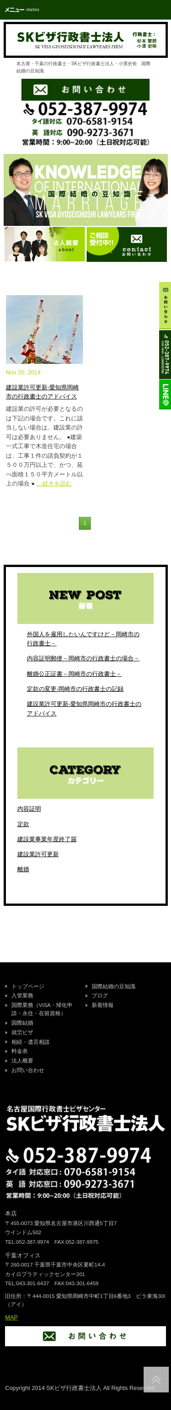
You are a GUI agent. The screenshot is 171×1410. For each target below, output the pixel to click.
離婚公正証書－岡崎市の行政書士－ (74, 673)
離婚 (23, 869)
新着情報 (103, 1005)
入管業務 (22, 995)
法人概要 (22, 1060)
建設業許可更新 (38, 854)
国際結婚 (22, 1023)
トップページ (27, 986)
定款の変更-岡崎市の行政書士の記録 (75, 688)
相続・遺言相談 (30, 1042)
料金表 (19, 1051)
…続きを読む (54, 483)
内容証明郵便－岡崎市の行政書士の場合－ (83, 658)
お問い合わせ (27, 1070)
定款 (23, 824)
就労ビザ (22, 1032)
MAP (11, 1317)
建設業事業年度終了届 (47, 839)
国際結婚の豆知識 (113, 986)
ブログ (100, 995)
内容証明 (29, 808)
